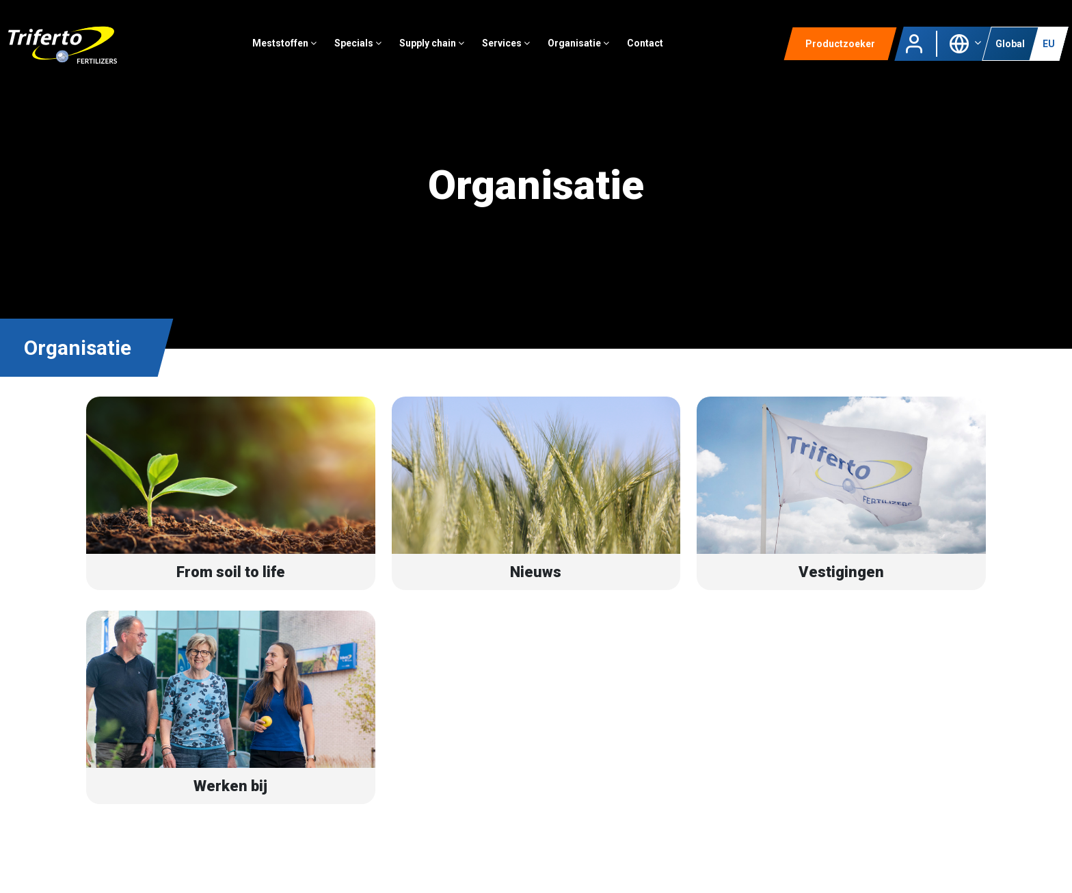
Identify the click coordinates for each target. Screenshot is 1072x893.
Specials (369, 51)
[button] (965, 50)
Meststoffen (296, 51)
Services (517, 51)
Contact (657, 51)
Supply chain (443, 51)
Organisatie (590, 51)
